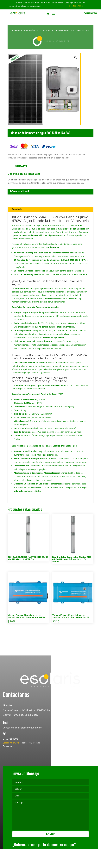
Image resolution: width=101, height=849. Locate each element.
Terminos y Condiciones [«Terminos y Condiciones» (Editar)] (66, 753)
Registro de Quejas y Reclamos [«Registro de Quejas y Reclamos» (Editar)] (71, 758)
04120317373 (76, 6)
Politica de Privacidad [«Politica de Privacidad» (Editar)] (65, 748)
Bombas (37, 30)
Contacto (21, 166)
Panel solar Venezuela (21, 30)
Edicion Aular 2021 (11, 759)
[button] (75, 57)
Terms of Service (58, 780)
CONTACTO (90, 13)
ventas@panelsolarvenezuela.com (25, 6)
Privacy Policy (57, 776)
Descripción (17, 209)
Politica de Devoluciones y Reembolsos (75, 763)
